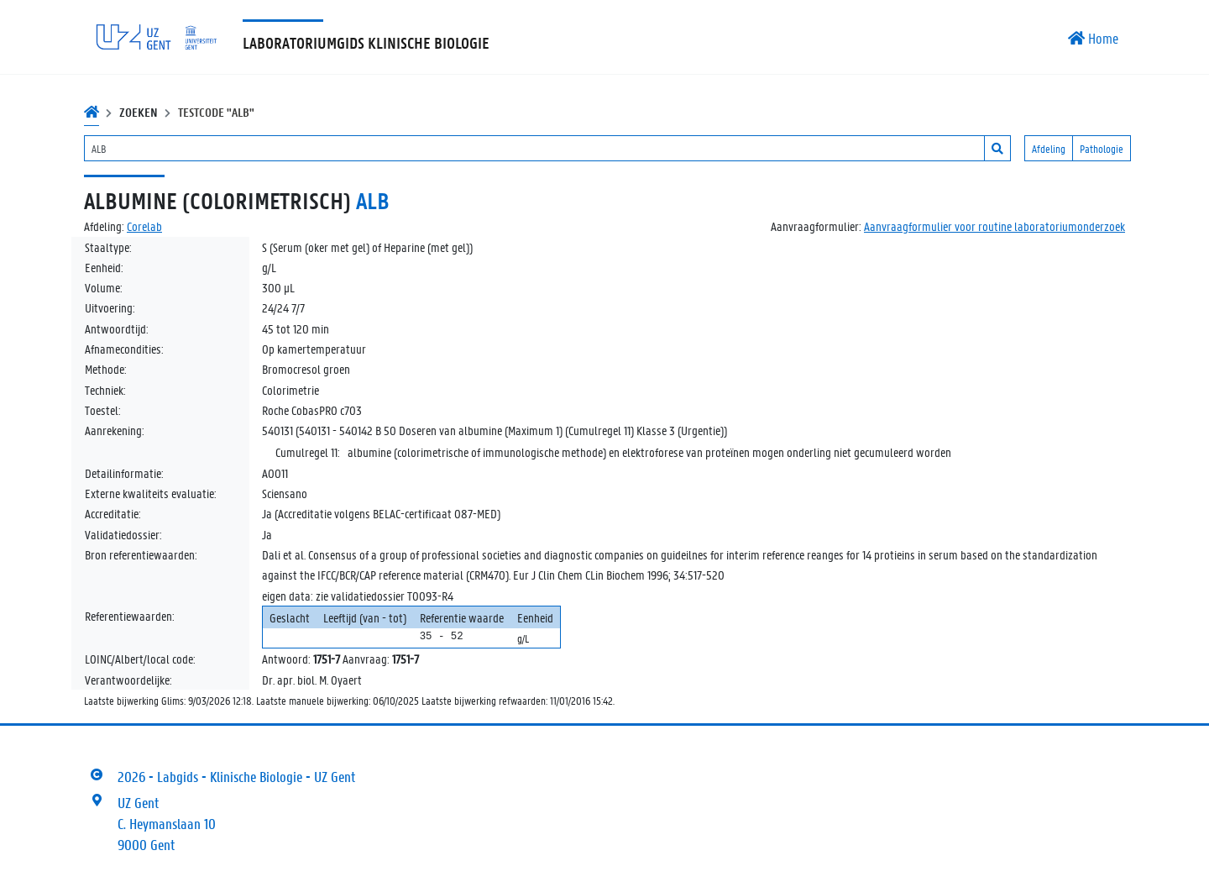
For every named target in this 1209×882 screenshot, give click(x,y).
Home (1093, 38)
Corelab (144, 226)
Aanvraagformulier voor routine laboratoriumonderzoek (994, 226)
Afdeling (1048, 148)
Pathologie (1101, 148)
